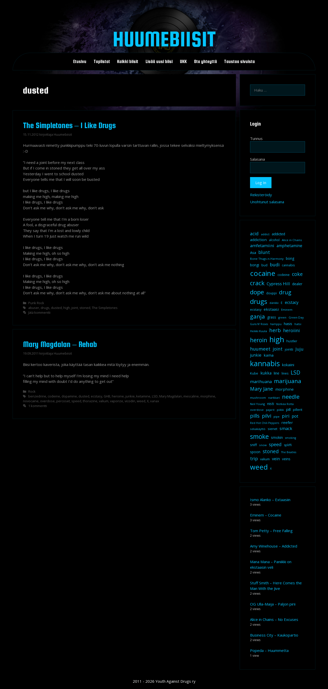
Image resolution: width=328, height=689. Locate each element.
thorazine (90, 401)
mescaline (191, 396)
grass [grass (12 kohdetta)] (271, 317)
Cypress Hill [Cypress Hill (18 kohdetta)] (278, 283)
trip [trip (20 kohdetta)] (254, 458)
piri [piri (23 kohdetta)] (285, 416)
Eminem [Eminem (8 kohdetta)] (286, 309)
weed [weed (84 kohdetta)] (259, 467)
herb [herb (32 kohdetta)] (275, 330)
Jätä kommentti (39, 312)
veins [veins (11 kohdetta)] (286, 459)
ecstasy (96, 396)
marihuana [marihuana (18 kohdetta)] (261, 381)
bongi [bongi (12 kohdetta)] (254, 265)
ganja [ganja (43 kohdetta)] (257, 316)
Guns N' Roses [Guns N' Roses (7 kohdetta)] (259, 324)
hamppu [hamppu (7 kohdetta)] (276, 324)
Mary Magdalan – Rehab (60, 344)
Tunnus (256, 138)
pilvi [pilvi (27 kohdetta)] (266, 415)
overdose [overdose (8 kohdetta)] (257, 410)
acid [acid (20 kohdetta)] (254, 234)
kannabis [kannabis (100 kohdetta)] (265, 363)
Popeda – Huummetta (269, 650)
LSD (155, 396)
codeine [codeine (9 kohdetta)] (284, 275)
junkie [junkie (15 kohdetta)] (255, 355)
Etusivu (79, 61)
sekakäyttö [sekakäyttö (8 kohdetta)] (257, 429)
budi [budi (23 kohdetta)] (275, 264)
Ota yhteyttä (205, 61)
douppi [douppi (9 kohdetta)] (271, 293)
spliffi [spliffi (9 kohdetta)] (288, 445)
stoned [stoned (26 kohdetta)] (271, 451)
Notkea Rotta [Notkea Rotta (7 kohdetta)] (285, 404)
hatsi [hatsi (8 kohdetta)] (297, 324)
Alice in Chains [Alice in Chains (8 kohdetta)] (292, 240)
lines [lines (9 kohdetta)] (285, 373)
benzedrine (37, 396)
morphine (207, 396)
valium (103, 401)
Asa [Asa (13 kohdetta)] (253, 252)
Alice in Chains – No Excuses (274, 619)
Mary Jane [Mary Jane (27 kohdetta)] (261, 388)
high (66, 307)
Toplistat (102, 61)
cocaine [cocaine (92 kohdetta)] (262, 273)
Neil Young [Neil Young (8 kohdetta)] (257, 404)
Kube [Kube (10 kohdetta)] (254, 373)
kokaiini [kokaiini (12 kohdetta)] (288, 364)
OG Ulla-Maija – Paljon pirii (272, 604)
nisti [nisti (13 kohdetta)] (270, 403)
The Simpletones (105, 307)
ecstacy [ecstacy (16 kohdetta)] (291, 302)
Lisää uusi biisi (159, 61)
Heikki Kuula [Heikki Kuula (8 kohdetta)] (258, 331)
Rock (32, 391)
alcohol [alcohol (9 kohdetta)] (274, 240)
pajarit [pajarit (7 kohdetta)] (270, 410)
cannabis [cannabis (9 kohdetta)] (288, 265)
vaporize (116, 401)
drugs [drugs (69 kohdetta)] (258, 301)
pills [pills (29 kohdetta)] (255, 415)
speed (76, 401)
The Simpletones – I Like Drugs (69, 125)
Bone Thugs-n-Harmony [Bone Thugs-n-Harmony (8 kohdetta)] (267, 259)
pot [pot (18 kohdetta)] (295, 416)
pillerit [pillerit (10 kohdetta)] (297, 409)
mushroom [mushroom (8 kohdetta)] (258, 397)
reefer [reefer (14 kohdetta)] (287, 422)
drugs (45, 307)
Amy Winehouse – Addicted (273, 546)
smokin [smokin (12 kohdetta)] (277, 437)
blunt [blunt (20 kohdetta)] (264, 252)
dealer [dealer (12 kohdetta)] (297, 283)
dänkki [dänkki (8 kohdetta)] (274, 303)
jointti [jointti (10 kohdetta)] (289, 349)
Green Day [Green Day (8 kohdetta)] (296, 317)
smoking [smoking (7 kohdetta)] (290, 438)
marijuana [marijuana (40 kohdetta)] (287, 381)
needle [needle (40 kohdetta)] (290, 396)
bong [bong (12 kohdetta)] (290, 258)
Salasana (257, 159)
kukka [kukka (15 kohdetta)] (265, 373)
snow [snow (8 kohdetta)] (263, 445)
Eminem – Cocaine (265, 515)
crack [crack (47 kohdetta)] (257, 283)
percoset (63, 401)
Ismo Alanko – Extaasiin (270, 499)
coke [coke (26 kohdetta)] (297, 274)
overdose (47, 401)
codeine (54, 396)
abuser (33, 307)
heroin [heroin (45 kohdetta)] (258, 340)
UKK (183, 61)
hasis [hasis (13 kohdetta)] (288, 323)
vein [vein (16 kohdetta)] (276, 459)
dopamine (69, 396)
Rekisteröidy (261, 194)
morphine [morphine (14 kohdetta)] (284, 389)
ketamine (143, 396)
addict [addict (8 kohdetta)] (265, 234)
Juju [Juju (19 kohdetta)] (299, 349)
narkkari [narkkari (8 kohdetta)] (274, 397)
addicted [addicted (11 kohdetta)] (278, 234)
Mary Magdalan (170, 396)
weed (141, 401)
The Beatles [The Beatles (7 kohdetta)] (288, 452)
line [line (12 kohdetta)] (276, 373)
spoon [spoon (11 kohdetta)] (255, 452)
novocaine (31, 401)
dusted (56, 307)
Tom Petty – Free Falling (271, 530)
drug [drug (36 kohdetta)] (285, 292)
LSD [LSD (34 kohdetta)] (295, 372)
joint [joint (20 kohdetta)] (278, 349)
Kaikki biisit (127, 61)
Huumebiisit (164, 39)
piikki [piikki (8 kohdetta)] (280, 410)
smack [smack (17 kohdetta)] (286, 428)
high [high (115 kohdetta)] (276, 339)
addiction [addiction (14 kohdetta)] (258, 239)
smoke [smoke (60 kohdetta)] (259, 436)
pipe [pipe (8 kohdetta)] (277, 416)
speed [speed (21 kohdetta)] (275, 444)
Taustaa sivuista (239, 61)
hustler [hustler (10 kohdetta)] (291, 341)
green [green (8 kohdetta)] (282, 317)
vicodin (130, 401)
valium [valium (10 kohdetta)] (265, 459)
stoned (84, 307)
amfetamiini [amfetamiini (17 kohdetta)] (262, 245)
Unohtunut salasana (267, 201)
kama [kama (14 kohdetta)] (269, 355)
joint (74, 307)
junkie (130, 396)
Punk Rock (36, 303)
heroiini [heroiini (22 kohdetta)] (291, 330)
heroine (118, 396)
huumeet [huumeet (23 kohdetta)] (260, 349)
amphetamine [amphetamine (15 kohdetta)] (289, 245)
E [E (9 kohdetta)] (282, 303)
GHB (107, 396)
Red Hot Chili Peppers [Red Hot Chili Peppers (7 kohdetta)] (264, 423)
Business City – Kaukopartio (274, 635)
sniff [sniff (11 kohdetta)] (253, 445)
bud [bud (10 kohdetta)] (264, 265)
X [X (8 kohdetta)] (271, 468)
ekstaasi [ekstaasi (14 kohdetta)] (271, 309)
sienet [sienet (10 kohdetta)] (272, 428)
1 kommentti (37, 406)
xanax (154, 401)
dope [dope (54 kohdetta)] (257, 292)
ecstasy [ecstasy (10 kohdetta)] (255, 309)
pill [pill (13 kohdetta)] (288, 409)
